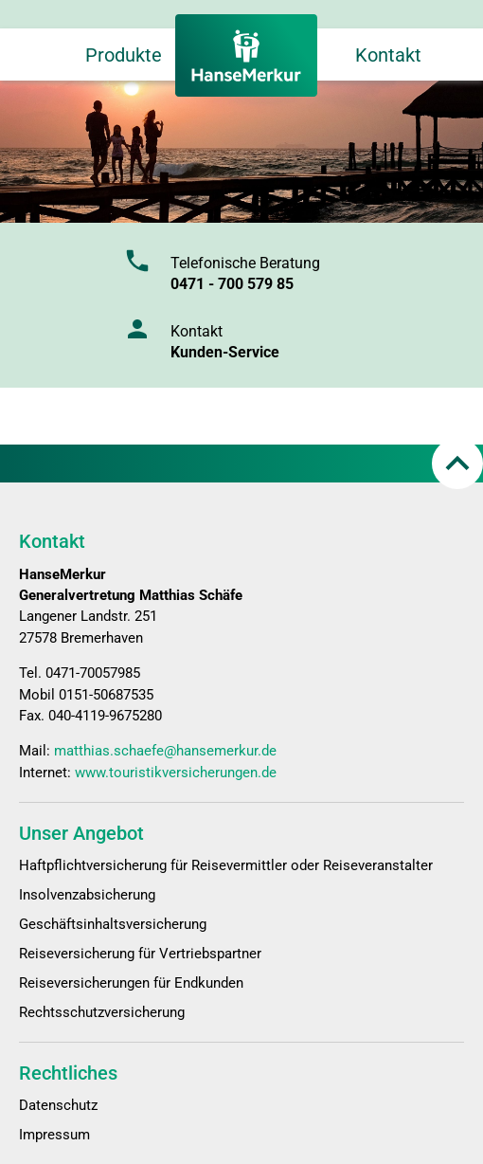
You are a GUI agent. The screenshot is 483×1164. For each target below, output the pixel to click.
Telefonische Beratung (245, 263)
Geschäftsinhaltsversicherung (112, 924)
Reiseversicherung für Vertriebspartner (140, 953)
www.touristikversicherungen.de (176, 772)
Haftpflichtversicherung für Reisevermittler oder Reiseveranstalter (226, 865)
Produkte (123, 55)
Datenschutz (58, 1105)
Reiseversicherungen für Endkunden (131, 982)
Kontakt (388, 55)
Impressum (54, 1134)
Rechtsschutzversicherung (102, 1012)
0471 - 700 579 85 (232, 284)
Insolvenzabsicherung (87, 894)
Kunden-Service (224, 352)
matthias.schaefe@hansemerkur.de (165, 750)
